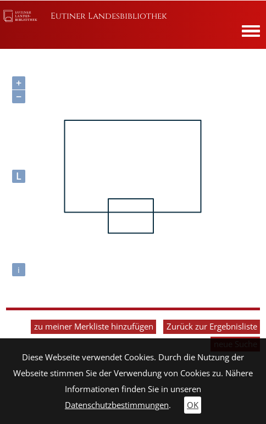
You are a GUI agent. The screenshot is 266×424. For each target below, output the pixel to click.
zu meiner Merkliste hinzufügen (93, 326)
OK (192, 405)
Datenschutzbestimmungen (117, 405)
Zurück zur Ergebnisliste (212, 326)
